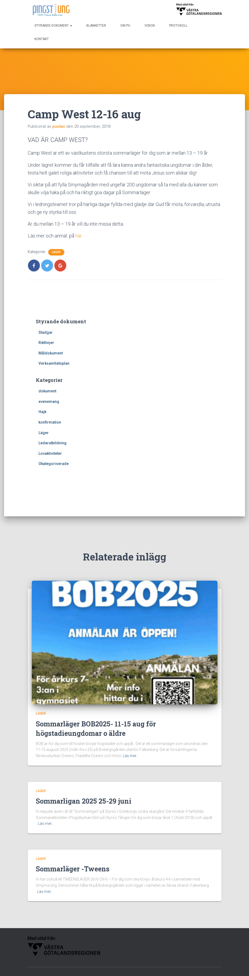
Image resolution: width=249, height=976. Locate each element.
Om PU (125, 25)
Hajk (42, 412)
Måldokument (50, 353)
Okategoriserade (53, 464)
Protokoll (178, 25)
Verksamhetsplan (53, 363)
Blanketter (96, 25)
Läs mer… (131, 729)
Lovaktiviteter (50, 453)
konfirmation (49, 422)
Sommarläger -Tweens (72, 842)
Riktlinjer (46, 342)
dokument (47, 391)
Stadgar (45, 332)
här (78, 236)
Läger (56, 252)
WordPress (212, 966)
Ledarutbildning (52, 443)
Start (135, 953)
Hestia (176, 966)
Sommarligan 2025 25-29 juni (83, 775)
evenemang (48, 401)
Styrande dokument (53, 25)
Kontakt (41, 39)
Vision (150, 25)
